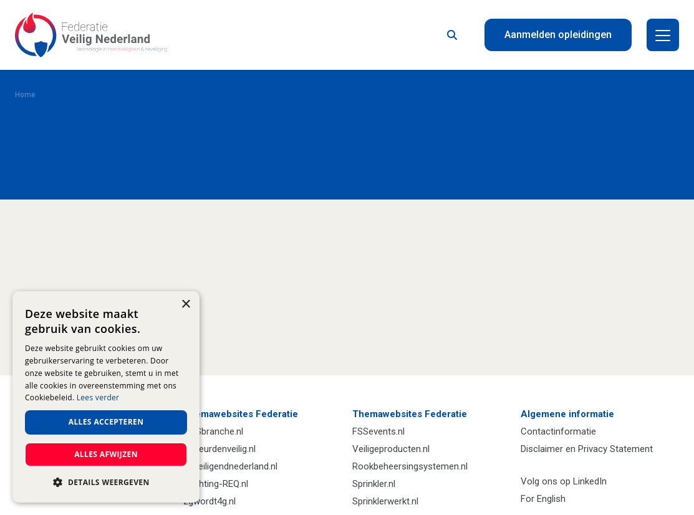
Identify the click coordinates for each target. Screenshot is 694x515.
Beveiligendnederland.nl (230, 466)
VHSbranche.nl (213, 431)
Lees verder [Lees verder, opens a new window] (98, 397)
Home (25, 94)
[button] (106, 482)
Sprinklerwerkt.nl (385, 501)
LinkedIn (590, 481)
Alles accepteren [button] (106, 421)
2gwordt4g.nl (209, 501)
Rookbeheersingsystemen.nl (410, 466)
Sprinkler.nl (373, 483)
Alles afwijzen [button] (106, 454)
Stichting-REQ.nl (215, 483)
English (551, 498)
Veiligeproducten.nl (391, 449)
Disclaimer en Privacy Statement (587, 449)
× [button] (185, 304)
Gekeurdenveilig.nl (219, 449)
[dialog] (106, 397)
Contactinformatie (558, 431)
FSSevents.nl (378, 431)
